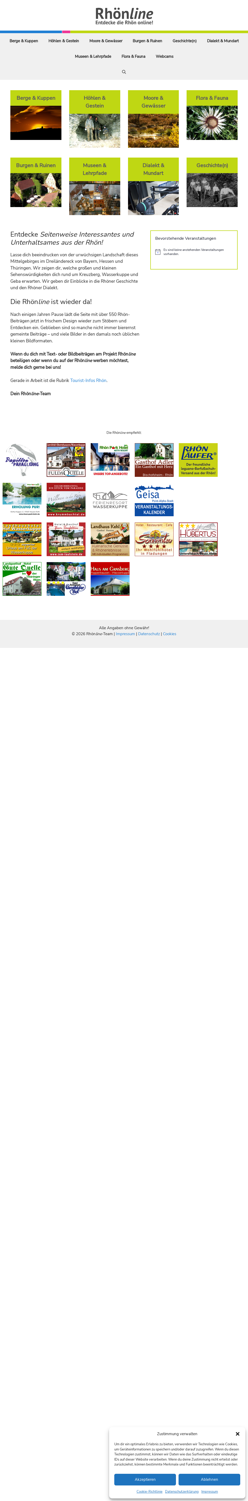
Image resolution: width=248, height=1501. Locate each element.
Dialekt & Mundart (223, 41)
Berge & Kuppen (24, 41)
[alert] (194, 252)
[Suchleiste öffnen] (124, 72)
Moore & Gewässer (105, 41)
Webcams (164, 56)
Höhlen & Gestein (63, 41)
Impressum (209, 1491)
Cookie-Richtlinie (149, 1491)
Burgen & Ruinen (147, 41)
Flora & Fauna (133, 56)
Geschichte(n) (185, 41)
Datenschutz (149, 633)
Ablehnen (209, 1479)
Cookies (169, 633)
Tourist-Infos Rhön (88, 381)
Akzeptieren (145, 1479)
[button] (237, 1433)
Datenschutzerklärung (182, 1491)
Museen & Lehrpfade (93, 56)
